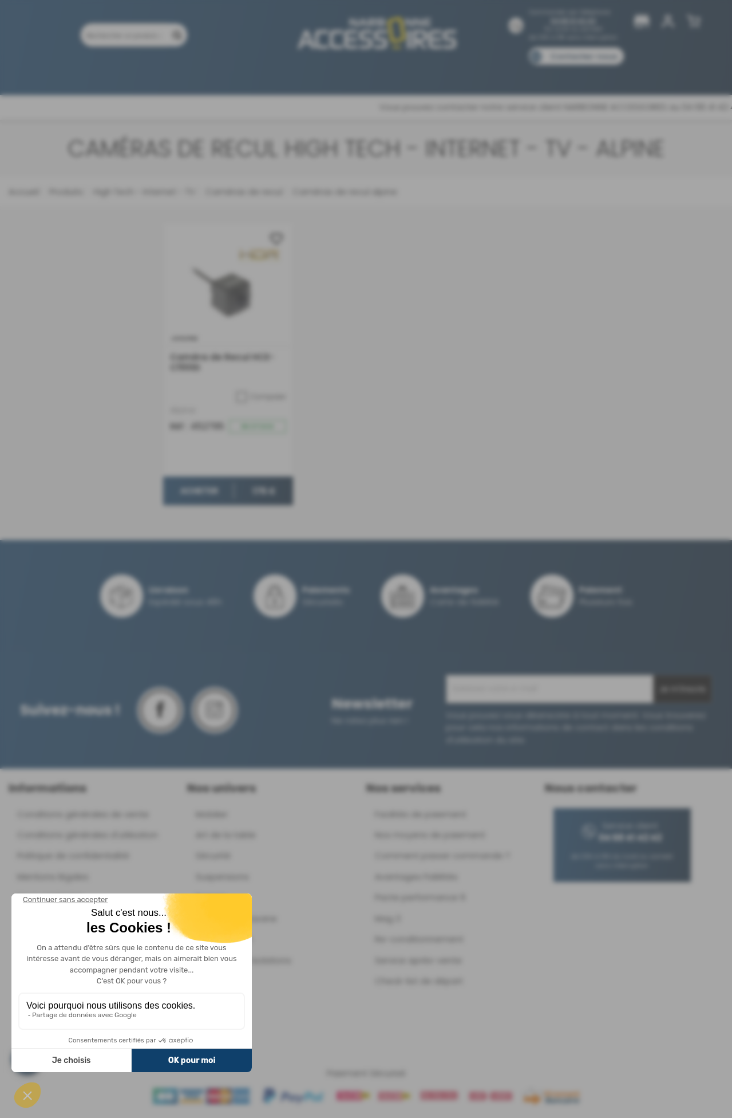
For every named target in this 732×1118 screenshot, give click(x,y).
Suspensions (222, 877)
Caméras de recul (242, 192)
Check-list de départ (419, 981)
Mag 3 (388, 918)
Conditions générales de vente (83, 814)
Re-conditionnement (419, 939)
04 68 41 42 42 (573, 21)
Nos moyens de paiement (430, 835)
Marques (387, 73)
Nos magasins (325, 73)
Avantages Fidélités (416, 877)
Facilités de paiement (420, 814)
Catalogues (526, 73)
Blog (576, 73)
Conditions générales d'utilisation (87, 835)
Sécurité (213, 855)
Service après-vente (418, 960)
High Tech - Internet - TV (143, 192)
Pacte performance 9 (420, 897)
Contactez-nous (584, 56)
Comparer (261, 397)
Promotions (137, 73)
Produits (78, 73)
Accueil (24, 192)
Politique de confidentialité (73, 855)
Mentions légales (53, 877)
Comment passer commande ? (442, 855)
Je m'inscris (682, 689)
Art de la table (226, 835)
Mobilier (212, 814)
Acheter (198, 491)
